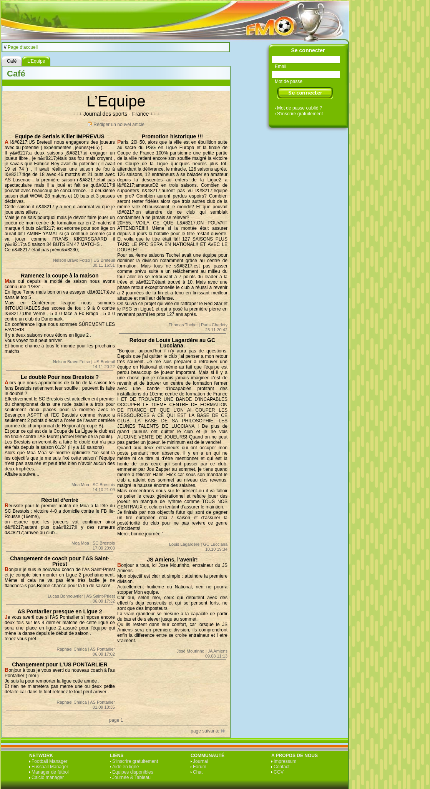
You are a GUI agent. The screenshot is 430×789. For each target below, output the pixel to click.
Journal (200, 761)
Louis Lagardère (184, 544)
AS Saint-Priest (100, 596)
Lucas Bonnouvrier (65, 596)
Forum (199, 766)
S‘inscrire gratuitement (300, 113)
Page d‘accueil (23, 47)
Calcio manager (48, 777)
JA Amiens (217, 651)
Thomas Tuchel (183, 324)
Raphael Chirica (72, 649)
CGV (279, 772)
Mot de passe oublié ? (299, 108)
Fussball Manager (50, 766)
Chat (198, 772)
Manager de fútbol (50, 772)
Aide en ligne (125, 766)
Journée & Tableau (131, 777)
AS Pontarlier (102, 649)
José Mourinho (190, 651)
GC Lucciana (215, 544)
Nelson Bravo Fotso (71, 260)
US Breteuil (104, 260)
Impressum (285, 761)
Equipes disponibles (132, 772)
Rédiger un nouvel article (118, 124)
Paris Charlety (214, 324)
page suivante (205, 731)
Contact (281, 766)
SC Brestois (104, 484)
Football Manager (49, 761)
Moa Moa (80, 484)
